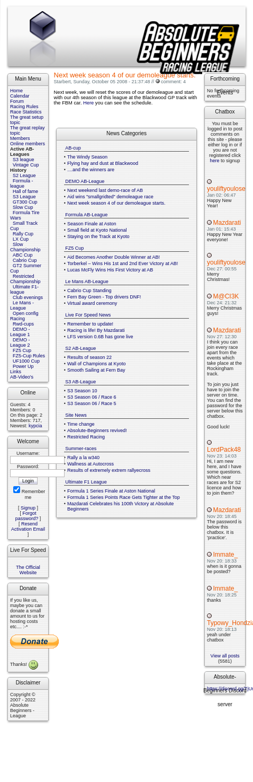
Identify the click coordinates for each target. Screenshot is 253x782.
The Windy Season (87, 157)
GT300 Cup (25, 202)
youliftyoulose (226, 188)
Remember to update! (90, 324)
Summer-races (80, 448)
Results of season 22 (89, 357)
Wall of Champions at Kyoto (96, 363)
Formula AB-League (86, 214)
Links (15, 371)
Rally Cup (23, 233)
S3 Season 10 (82, 390)
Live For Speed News (88, 315)
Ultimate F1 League (86, 482)
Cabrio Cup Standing (89, 290)
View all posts (225, 655)
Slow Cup (23, 207)
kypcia (35, 425)
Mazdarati (227, 222)
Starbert (62, 81)
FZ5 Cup (22, 350)
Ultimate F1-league (24, 289)
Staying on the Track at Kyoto (98, 236)
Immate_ (225, 554)
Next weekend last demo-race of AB (105, 190)
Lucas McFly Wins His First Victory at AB (110, 270)
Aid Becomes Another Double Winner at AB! (113, 257)
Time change (81, 424)
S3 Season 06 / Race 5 (91, 403)
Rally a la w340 (83, 457)
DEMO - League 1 (20, 332)
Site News (76, 415)
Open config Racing (24, 316)
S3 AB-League (80, 381)
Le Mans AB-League (87, 281)
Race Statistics (26, 112)
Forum (17, 101)
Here (88, 103)
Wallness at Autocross (90, 464)
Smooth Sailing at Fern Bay (96, 370)
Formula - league (21, 183)
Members (20, 138)
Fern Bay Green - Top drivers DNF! (104, 297)
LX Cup (21, 239)
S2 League (24, 175)
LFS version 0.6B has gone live (100, 336)
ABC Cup (23, 255)
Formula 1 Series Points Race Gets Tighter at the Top (123, 497)
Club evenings (28, 297)
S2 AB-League (80, 348)
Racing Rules (24, 106)
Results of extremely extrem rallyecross (108, 470)
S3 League (24, 196)
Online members (27, 143)
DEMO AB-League (84, 181)
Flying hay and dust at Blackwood (102, 163)
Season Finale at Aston (91, 223)
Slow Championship (25, 247)
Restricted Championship (25, 279)
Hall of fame (25, 191)
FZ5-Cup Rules (29, 355)
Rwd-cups (23, 324)
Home (16, 90)
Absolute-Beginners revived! (97, 430)
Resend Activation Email (28, 526)
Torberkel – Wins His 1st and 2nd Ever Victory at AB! (122, 263)
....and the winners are (90, 169)
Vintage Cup (26, 165)
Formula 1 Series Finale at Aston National (111, 491)
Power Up (23, 366)
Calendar (20, 96)
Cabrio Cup (25, 260)
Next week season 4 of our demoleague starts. (116, 203)
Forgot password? (27, 516)
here (214, 160)
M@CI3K (226, 296)
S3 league (23, 159)
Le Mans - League (22, 305)
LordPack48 (224, 449)
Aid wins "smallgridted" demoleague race (110, 196)
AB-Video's (21, 377)
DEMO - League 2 (20, 342)
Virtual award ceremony (92, 303)
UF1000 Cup (26, 361)
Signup (28, 508)
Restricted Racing (86, 437)
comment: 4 (173, 81)
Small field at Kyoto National (97, 230)
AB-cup (73, 148)
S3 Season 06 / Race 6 (91, 397)
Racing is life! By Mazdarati (96, 330)
